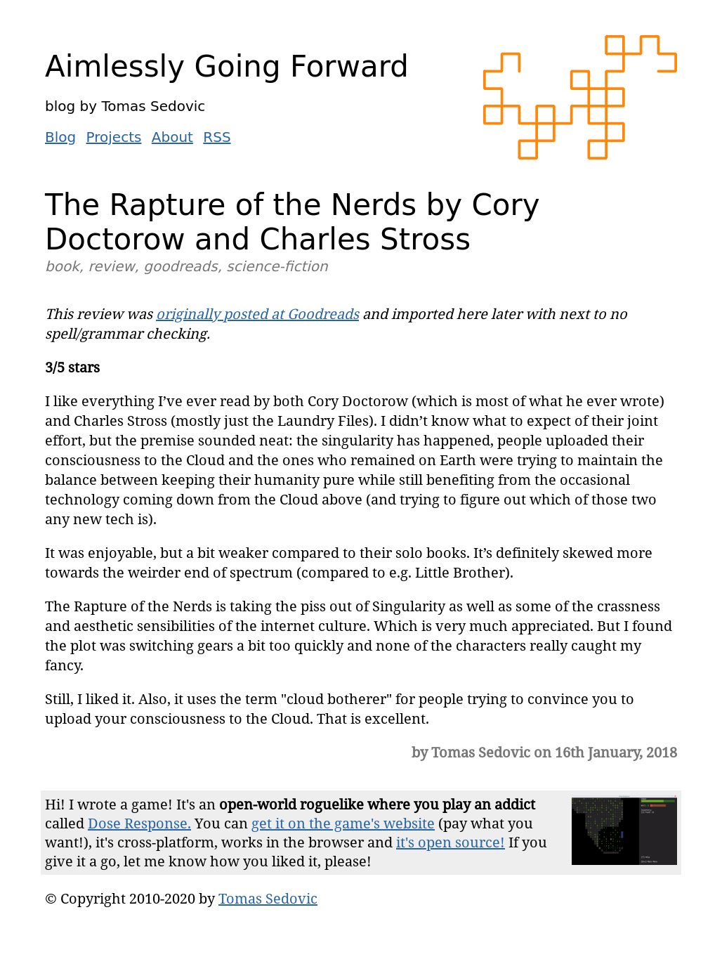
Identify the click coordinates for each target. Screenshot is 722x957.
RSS (216, 137)
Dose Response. (139, 823)
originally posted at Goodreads (257, 313)
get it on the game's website (343, 823)
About (172, 137)
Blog (60, 137)
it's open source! (450, 842)
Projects (114, 137)
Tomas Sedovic (267, 898)
